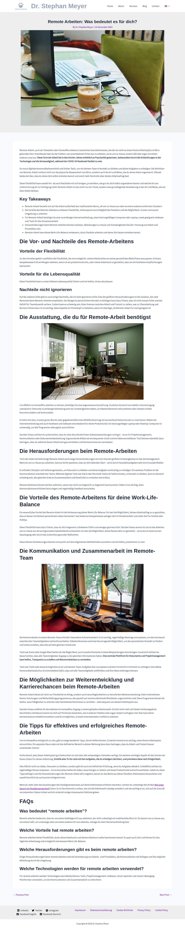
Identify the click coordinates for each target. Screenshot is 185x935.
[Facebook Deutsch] (50, 914)
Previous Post (21, 895)
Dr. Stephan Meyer (59, 6)
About (124, 6)
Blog (146, 6)
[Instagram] (52, 910)
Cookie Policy (157, 910)
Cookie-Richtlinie (124, 910)
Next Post (166, 895)
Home (113, 6)
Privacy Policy (141, 910)
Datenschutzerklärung (103, 910)
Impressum (84, 910)
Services (135, 6)
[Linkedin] (23, 910)
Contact (156, 6)
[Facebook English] (26, 914)
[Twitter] (37, 910)
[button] (168, 6)
